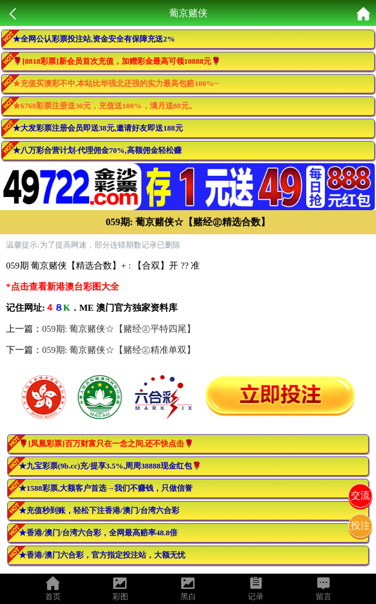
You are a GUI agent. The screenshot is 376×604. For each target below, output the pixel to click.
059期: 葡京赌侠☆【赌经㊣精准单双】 (119, 350)
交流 (360, 495)
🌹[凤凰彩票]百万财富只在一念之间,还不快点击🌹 (106, 443)
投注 (360, 525)
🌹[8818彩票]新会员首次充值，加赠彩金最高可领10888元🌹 (117, 61)
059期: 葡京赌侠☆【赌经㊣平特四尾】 (119, 329)
